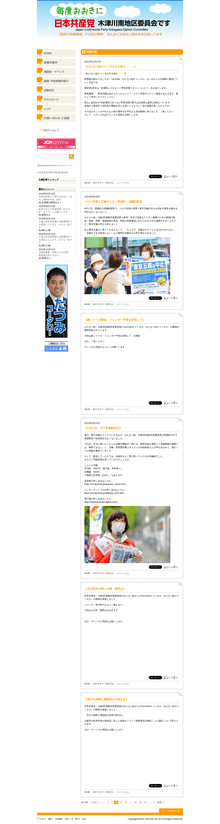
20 (135, 802)
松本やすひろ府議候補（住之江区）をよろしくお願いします (54, 210)
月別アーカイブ (51, 130)
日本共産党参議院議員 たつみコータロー (56, 301)
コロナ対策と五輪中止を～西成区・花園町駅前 (113, 201)
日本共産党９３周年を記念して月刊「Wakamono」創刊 (55, 198)
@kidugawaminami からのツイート (54, 165)
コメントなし (123, 182)
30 (140, 802)
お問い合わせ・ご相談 (56, 118)
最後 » (160, 802)
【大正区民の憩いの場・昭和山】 (105, 588)
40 (145, 802)
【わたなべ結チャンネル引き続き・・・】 (110, 66)
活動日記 (109, 182)
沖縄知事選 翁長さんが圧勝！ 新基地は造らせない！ (55, 253)
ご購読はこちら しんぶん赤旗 (56, 346)
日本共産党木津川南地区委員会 (52, 172)
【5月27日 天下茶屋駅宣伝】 (103, 428)
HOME (56, 53)
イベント (56, 72)
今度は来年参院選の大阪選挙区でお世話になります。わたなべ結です (55, 224)
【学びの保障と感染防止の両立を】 (106, 699)
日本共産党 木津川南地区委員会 (110, 21)
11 (121, 802)
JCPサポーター (56, 144)
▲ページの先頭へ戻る (171, 811)
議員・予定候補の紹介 (56, 81)
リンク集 (56, 109)
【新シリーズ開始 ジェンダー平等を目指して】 (114, 319)
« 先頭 (93, 802)
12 (126, 802)
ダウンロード (56, 99)
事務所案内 (56, 62)
